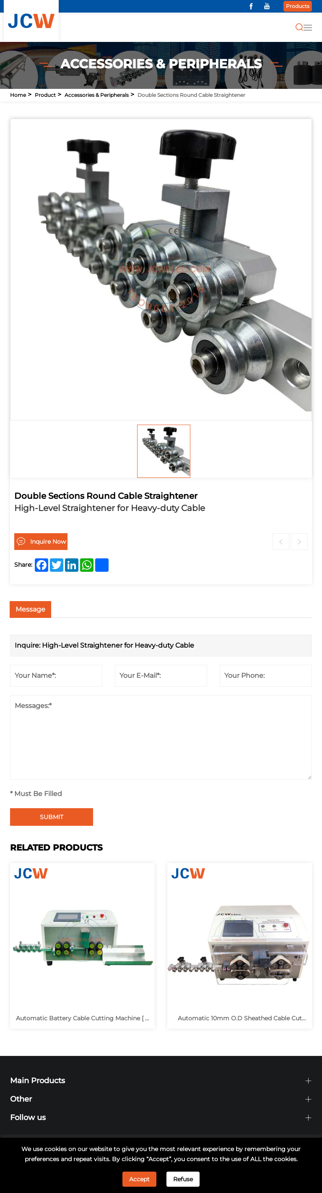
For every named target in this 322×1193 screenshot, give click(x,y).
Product (45, 95)
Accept (139, 1179)
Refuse (183, 1179)
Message (30, 609)
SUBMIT (51, 817)
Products (297, 6)
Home (18, 95)
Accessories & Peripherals (97, 95)
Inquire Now (48, 541)
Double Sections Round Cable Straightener (191, 95)
